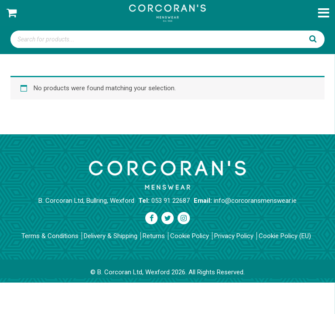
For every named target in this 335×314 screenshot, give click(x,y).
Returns (154, 236)
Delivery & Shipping (110, 236)
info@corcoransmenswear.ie (255, 201)
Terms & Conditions (50, 236)
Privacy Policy (233, 236)
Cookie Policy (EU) (285, 236)
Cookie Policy (189, 236)
